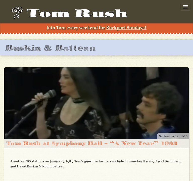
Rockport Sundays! (126, 28)
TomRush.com (72, 15)
